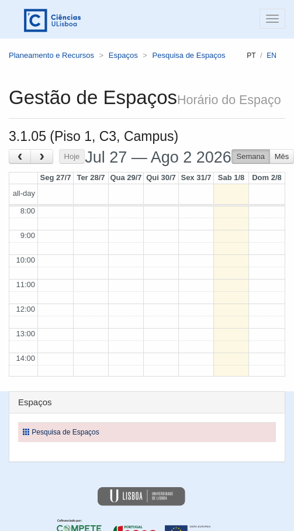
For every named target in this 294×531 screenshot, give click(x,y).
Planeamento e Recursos (51, 55)
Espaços (123, 55)
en (271, 55)
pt (251, 55)
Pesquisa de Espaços (189, 55)
